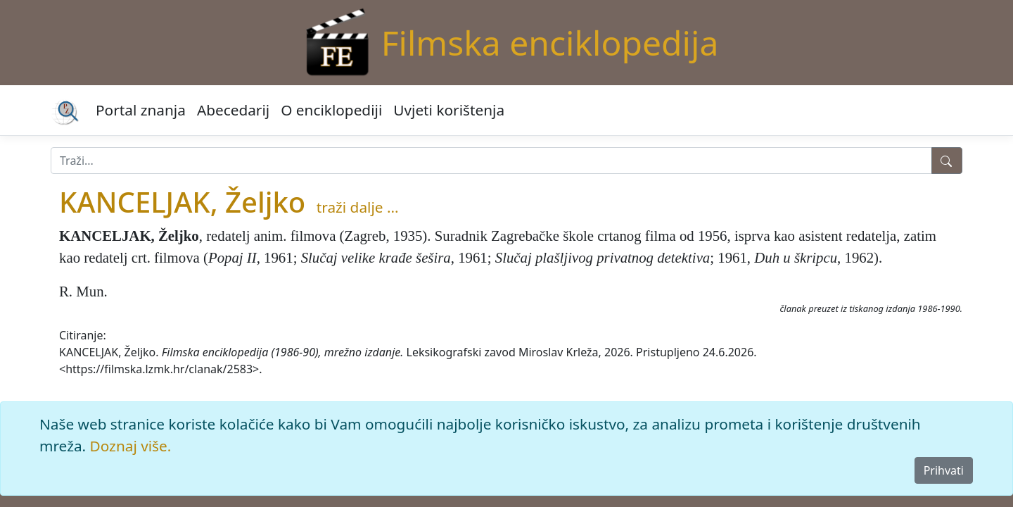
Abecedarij (233, 110)
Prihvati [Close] (944, 470)
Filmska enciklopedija (550, 42)
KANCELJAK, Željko (182, 201)
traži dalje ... (358, 207)
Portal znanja (141, 110)
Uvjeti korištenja (448, 110)
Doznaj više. (131, 446)
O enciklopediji (331, 110)
